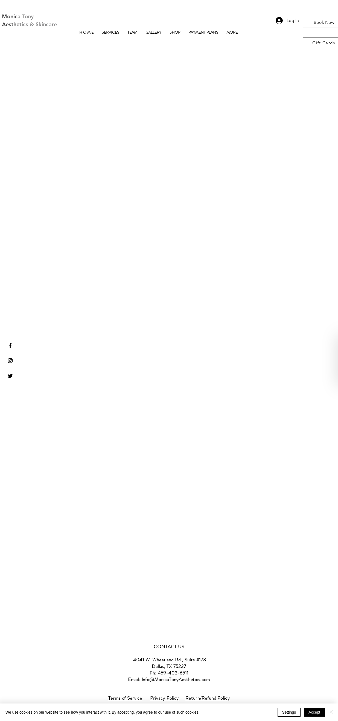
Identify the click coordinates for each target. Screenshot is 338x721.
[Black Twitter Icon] (10, 376)
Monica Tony (18, 16)
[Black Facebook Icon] (10, 345)
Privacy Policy (164, 698)
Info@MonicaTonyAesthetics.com (176, 679)
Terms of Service (125, 698)
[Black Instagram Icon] (10, 360)
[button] (110, 32)
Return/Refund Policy (207, 698)
